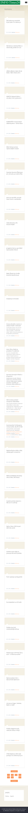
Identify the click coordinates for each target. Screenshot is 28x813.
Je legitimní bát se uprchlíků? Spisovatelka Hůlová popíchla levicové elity (14, 249)
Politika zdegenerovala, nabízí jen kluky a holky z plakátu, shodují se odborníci (14, 730)
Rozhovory (17, 32)
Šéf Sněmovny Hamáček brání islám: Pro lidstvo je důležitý (13, 22)
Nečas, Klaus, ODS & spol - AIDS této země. (13, 527)
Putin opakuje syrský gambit (14, 577)
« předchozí (14, 771)
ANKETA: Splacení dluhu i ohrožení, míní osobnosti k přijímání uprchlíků (13, 98)
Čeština (7, 796)
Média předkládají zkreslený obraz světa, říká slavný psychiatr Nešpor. (14, 477)
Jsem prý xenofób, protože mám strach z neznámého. (13, 198)
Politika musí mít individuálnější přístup (12, 628)
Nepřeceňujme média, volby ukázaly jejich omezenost (14, 451)
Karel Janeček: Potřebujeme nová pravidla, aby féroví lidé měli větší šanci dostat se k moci (14, 427)
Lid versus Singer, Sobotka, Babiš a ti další (14, 704)
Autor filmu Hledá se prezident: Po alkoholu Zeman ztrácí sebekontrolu (14, 350)
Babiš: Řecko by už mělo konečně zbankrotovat (13, 274)
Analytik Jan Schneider (12, 299)
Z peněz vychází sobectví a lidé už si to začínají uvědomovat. (13, 502)
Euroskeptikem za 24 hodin (14, 602)
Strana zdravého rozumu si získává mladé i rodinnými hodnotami (14, 325)
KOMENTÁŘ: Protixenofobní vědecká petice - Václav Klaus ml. (14, 123)
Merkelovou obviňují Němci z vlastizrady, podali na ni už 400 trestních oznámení (14, 47)
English (12, 796)
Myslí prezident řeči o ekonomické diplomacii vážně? (12, 679)
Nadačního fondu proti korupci (14, 431)
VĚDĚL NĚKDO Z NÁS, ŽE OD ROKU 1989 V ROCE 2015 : (14, 72)
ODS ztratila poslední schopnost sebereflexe (12, 400)
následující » (14, 781)
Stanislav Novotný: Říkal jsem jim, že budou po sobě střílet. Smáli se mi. (14, 173)
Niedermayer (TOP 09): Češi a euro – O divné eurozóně (14, 653)
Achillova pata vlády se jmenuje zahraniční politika (14, 552)
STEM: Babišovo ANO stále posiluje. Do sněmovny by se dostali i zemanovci (14, 755)
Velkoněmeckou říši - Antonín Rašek (12, 223)
